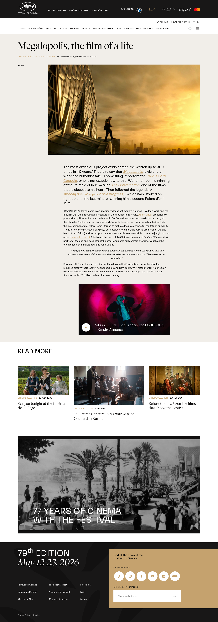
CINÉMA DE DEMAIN (78, 10)
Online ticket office (180, 22)
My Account (162, 22)
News (22, 28)
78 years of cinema (58, 599)
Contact (84, 599)
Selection (52, 28)
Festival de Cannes (27, 585)
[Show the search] (190, 28)
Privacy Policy (24, 615)
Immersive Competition (107, 28)
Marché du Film (25, 599)
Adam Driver (145, 214)
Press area (162, 28)
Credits (36, 615)
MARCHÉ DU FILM (100, 10)
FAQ (82, 592)
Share (21, 66)
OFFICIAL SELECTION (56, 10)
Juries (63, 28)
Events (86, 28)
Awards (74, 28)
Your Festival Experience (138, 28)
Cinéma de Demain (27, 592)
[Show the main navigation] (197, 28)
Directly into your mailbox (126, 587)
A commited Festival (59, 592)
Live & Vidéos (35, 28)
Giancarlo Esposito (80, 237)
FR (194, 22)
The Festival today (58, 585)
